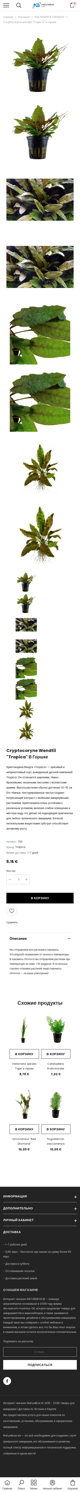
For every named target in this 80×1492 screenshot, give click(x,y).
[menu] (6, 5)
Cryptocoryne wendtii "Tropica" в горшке (29, 22)
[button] (21, 1485)
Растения (24, 17)
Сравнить (12, 922)
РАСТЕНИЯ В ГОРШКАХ (49, 17)
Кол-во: (11, 871)
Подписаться (40, 1365)
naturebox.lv (11, 1465)
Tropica (20, 847)
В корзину (40, 898)
